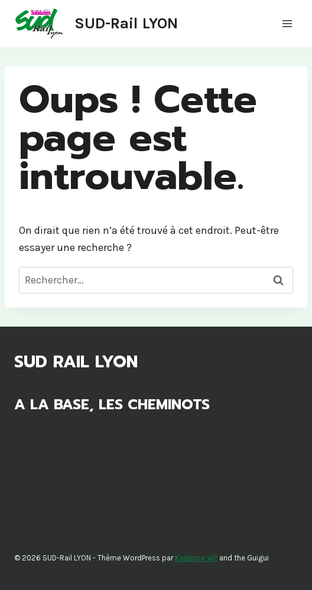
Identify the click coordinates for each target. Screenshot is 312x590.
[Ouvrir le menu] (287, 23)
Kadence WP (196, 557)
